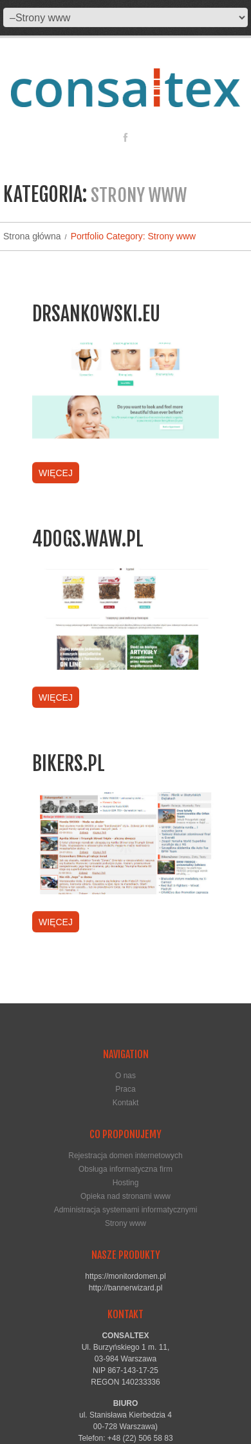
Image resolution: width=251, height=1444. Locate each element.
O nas (125, 1075)
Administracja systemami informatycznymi (126, 1209)
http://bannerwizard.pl (126, 1287)
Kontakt (126, 1102)
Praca (125, 1089)
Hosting (126, 1182)
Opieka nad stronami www (125, 1196)
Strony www (125, 1223)
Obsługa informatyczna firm (125, 1169)
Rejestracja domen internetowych (125, 1155)
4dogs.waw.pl (88, 539)
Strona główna (32, 236)
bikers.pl (68, 764)
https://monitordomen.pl (125, 1276)
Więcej (56, 473)
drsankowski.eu (96, 314)
